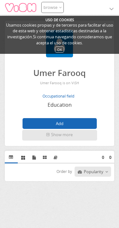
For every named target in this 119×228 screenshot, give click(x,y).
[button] (59, 135)
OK (59, 49)
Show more (59, 134)
